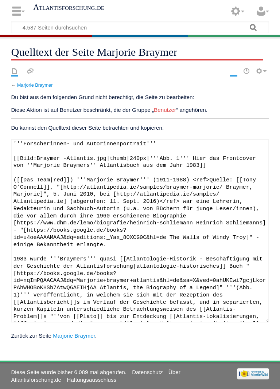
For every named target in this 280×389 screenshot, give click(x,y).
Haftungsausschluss (91, 380)
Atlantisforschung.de (68, 7)
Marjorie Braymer (35, 85)
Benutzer (165, 110)
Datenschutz (147, 372)
